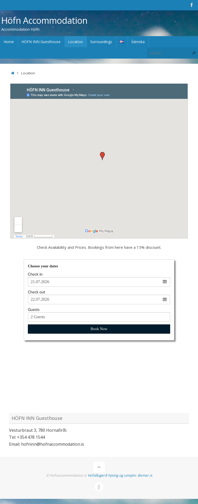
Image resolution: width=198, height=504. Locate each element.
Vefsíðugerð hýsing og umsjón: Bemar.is (120, 475)
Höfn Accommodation (44, 20)
